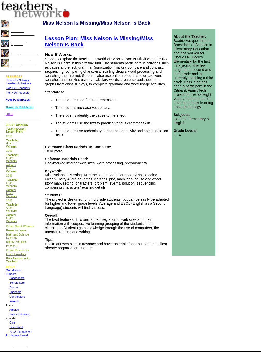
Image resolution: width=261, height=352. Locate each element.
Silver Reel (16, 327)
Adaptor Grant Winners (11, 168)
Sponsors (15, 292)
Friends (14, 301)
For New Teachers (17, 92)
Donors (13, 287)
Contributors (17, 296)
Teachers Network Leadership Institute (18, 82)
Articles (14, 309)
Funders (11, 273)
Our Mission (13, 270)
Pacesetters (16, 278)
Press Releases (19, 314)
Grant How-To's (16, 254)
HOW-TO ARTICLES (18, 99)
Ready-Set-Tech (16, 241)
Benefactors (17, 282)
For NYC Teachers (18, 88)
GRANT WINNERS (17, 124)
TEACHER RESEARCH (19, 107)
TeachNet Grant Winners (12, 143)
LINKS (9, 114)
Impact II (11, 245)
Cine (12, 322)
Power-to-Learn (16, 230)
